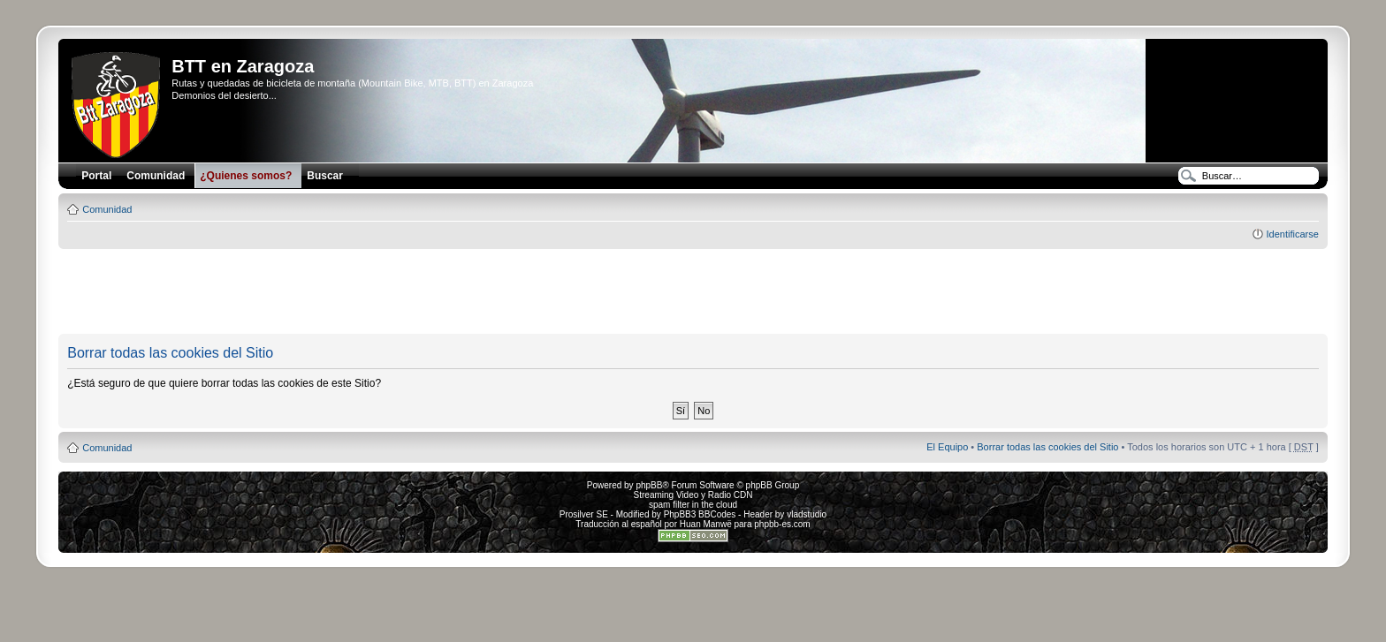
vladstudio (806, 514)
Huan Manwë (706, 524)
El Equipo (947, 447)
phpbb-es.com (782, 524)
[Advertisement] (693, 292)
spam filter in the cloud (693, 505)
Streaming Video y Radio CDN (693, 495)
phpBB (649, 485)
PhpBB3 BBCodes (700, 514)
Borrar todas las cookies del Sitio (1047, 447)
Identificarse (1292, 234)
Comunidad (107, 209)
